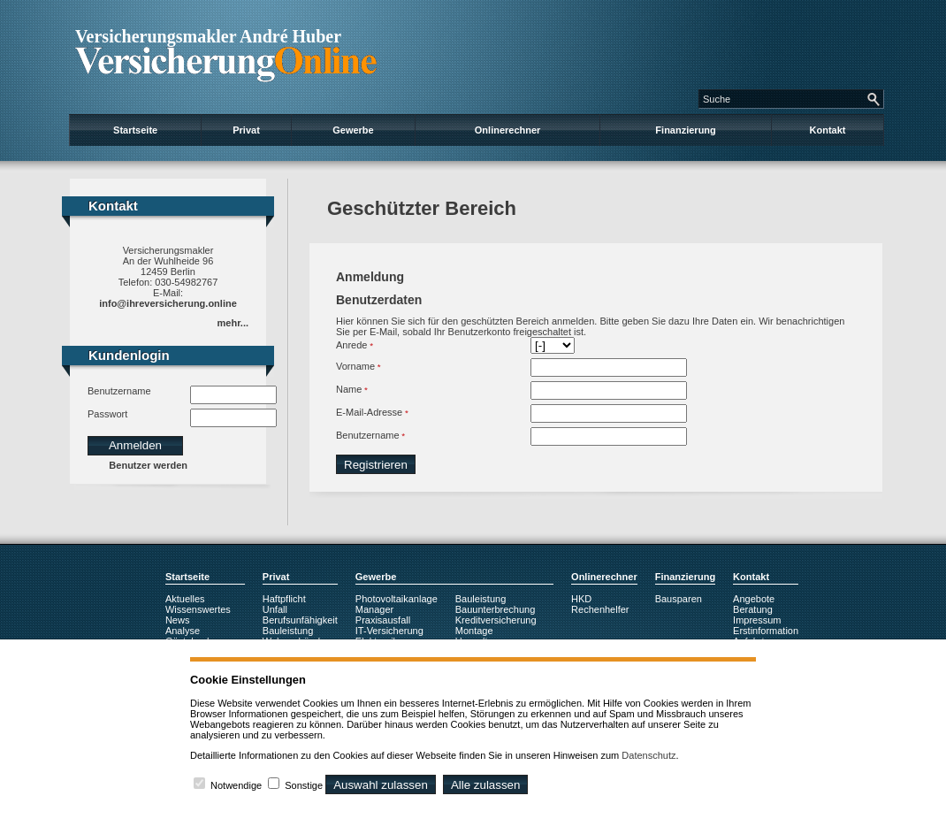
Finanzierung (685, 130)
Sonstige (304, 785)
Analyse (182, 630)
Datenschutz (648, 755)
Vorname (355, 366)
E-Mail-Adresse (369, 412)
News (177, 620)
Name (349, 389)
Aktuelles (185, 598)
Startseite (135, 130)
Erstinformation (765, 630)
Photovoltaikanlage (396, 598)
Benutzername (119, 391)
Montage (474, 630)
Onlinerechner (508, 130)
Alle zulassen (486, 785)
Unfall (275, 609)
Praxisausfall (382, 620)
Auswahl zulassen (380, 785)
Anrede (351, 345)
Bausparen (678, 598)
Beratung (753, 609)
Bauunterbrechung (495, 609)
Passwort (107, 414)
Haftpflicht (284, 598)
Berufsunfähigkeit (300, 620)
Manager (374, 609)
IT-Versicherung (389, 630)
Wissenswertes (198, 609)
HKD (581, 598)
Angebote (753, 598)
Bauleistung (288, 630)
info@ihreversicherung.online (168, 303)
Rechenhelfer (600, 609)
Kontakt (828, 130)
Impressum (757, 620)
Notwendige (236, 785)
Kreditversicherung (496, 620)
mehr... (232, 323)
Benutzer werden (148, 465)
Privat (246, 130)
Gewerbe (352, 130)
